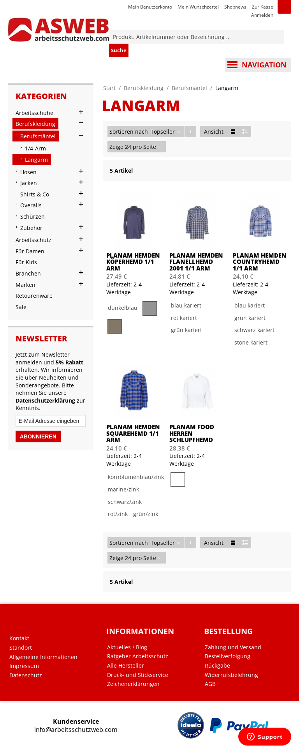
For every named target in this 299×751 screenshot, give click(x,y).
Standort (20, 647)
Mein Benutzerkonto (150, 7)
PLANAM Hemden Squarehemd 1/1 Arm (133, 433)
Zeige (116, 146)
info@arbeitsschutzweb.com (76, 730)
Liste (245, 131)
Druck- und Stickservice (137, 675)
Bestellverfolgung (227, 656)
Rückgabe (217, 665)
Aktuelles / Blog (127, 647)
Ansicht (213, 131)
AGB (210, 683)
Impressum (24, 666)
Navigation (264, 64)
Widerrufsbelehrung (231, 675)
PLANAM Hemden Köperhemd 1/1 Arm (133, 262)
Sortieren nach (128, 131)
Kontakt (19, 638)
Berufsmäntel (189, 88)
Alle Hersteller (125, 665)
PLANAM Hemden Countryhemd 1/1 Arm (260, 262)
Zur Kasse (262, 7)
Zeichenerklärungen (133, 683)
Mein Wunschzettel (198, 7)
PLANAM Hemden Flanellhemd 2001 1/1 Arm (196, 262)
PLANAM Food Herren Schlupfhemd (191, 433)
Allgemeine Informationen (43, 657)
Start (109, 88)
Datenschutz (25, 675)
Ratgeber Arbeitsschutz (137, 656)
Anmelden (262, 15)
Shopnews (235, 7)
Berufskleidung (144, 88)
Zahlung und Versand (233, 647)
